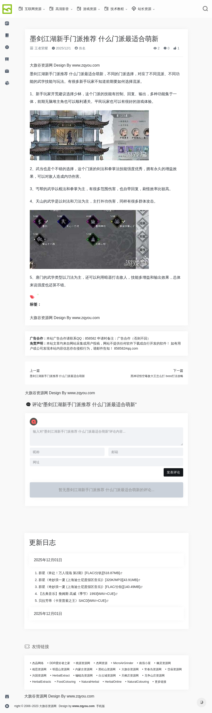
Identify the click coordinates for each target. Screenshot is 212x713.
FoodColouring (72, 681)
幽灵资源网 (170, 663)
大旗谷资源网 (136, 669)
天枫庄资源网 (136, 675)
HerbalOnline (119, 681)
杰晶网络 (44, 663)
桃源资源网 (89, 663)
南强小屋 (151, 663)
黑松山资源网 (113, 669)
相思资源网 (46, 669)
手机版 (114, 706)
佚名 (86, 48)
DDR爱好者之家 (66, 663)
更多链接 (167, 681)
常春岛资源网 (159, 669)
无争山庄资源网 (161, 675)
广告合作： (44, 338)
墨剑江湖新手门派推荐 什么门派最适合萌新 (63, 376)
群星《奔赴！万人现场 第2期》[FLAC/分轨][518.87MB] (85, 573)
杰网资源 (108, 663)
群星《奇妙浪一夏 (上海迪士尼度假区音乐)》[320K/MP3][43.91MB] (94, 580)
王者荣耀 (45, 48)
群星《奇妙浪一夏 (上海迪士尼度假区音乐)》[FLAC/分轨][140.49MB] (96, 587)
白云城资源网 (113, 675)
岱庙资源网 (181, 669)
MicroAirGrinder (130, 663)
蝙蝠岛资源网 (90, 675)
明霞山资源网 (67, 669)
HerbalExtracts (48, 681)
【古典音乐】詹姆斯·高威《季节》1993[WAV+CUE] (83, 594)
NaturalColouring (145, 681)
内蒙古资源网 (90, 669)
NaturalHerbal (97, 681)
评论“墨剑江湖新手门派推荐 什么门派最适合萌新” (91, 404)
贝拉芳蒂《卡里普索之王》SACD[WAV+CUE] (79, 601)
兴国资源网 (46, 675)
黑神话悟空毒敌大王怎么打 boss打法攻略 (163, 376)
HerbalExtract (67, 675)
